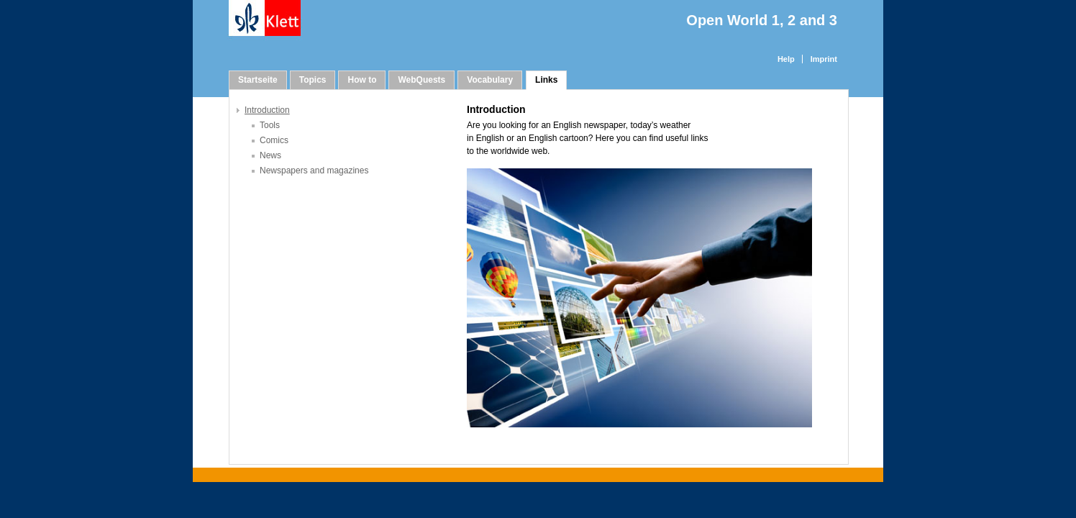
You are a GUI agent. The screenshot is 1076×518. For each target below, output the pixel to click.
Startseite (258, 80)
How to (361, 80)
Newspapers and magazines (314, 170)
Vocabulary (490, 80)
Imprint (824, 59)
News (270, 155)
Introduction (267, 110)
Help (786, 59)
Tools (270, 125)
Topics (313, 80)
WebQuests (421, 80)
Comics (274, 140)
